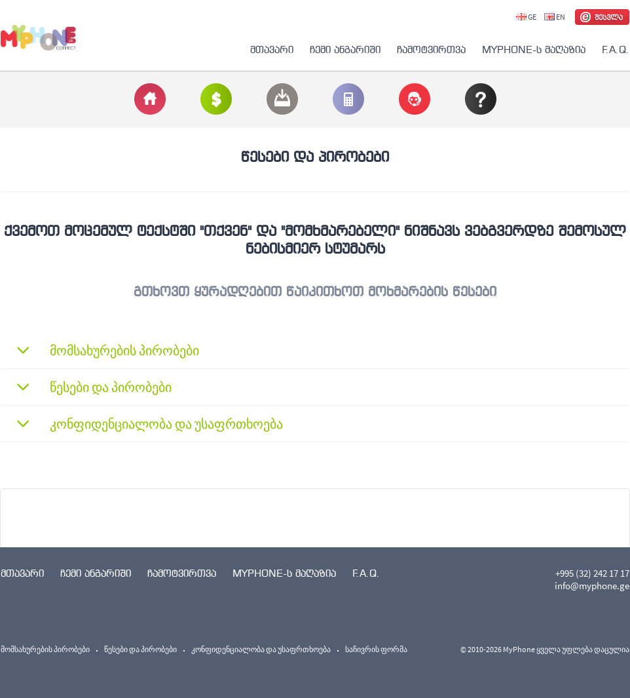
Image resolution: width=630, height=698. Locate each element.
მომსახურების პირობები (45, 649)
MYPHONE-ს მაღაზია (533, 49)
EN (554, 17)
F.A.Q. (615, 49)
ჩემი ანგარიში (345, 49)
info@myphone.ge (592, 585)
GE (526, 17)
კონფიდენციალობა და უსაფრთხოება (261, 649)
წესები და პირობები (140, 649)
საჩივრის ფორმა (376, 649)
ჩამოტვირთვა (431, 49)
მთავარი (271, 49)
